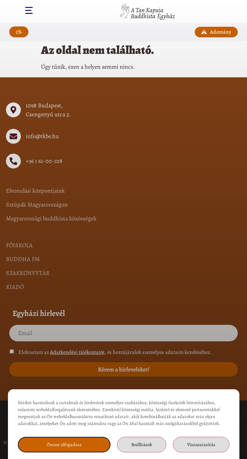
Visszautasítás (201, 444)
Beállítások (141, 444)
